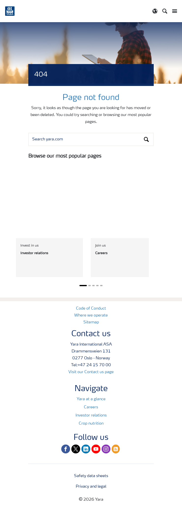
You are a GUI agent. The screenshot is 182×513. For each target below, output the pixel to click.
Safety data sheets (91, 476)
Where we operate (91, 315)
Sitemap (91, 322)
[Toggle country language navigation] (155, 11)
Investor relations (91, 415)
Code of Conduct (91, 309)
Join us (100, 245)
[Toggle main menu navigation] (173, 11)
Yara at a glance (91, 399)
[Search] (165, 11)
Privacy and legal (91, 487)
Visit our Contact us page (91, 372)
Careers (91, 407)
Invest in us (29, 245)
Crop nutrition (91, 424)
